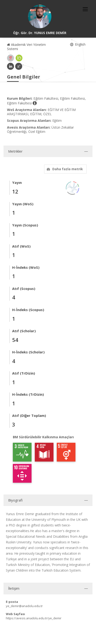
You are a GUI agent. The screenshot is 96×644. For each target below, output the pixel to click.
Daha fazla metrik (64, 169)
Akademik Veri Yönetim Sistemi (26, 46)
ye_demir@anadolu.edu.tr (24, 606)
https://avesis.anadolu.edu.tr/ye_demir (33, 618)
